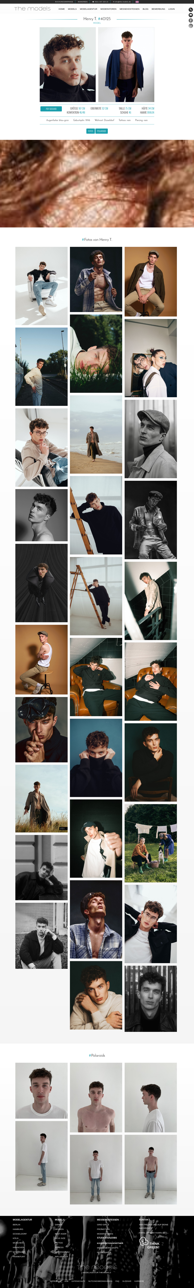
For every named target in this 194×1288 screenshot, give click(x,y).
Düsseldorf (20, 1234)
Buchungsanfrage (64, 2)
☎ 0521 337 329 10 (100, 2)
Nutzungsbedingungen (100, 1281)
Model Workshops (107, 1248)
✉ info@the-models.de (122, 2)
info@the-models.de (155, 1233)
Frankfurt (19, 1256)
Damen (58, 1224)
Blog (145, 9)
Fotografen (104, 1252)
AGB (66, 1281)
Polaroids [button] (101, 131)
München (18, 1243)
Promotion (103, 1229)
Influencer (61, 1256)
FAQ (117, 1281)
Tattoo (59, 1243)
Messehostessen (129, 9)
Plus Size (60, 1238)
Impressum (55, 1281)
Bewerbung (158, 9)
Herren (59, 1229)
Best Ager (61, 1234)
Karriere (139, 1281)
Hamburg (18, 1229)
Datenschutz (78, 1281)
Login (171, 9)
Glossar (126, 1281)
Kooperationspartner (110, 1243)
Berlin (16, 1224)
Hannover (18, 1247)
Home (62, 9)
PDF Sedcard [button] (51, 108)
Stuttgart (19, 1252)
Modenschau (62, 1252)
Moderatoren (108, 9)
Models (72, 9)
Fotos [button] (90, 131)
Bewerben (83, 2)
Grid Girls (103, 1224)
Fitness (59, 1247)
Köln (15, 1238)
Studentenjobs (107, 1238)
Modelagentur (88, 9)
